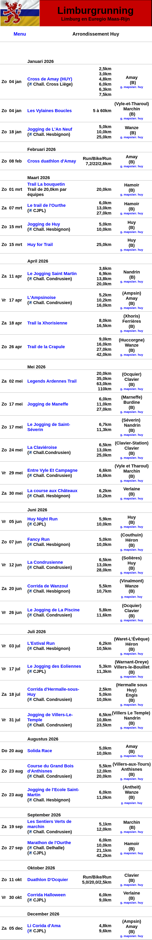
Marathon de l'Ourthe (49, 842)
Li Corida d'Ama (44, 925)
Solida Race (39, 750)
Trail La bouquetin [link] (46, 184)
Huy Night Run (42, 518)
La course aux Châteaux (52, 490)
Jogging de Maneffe (47, 404)
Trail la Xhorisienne (47, 323)
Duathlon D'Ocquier (47, 879)
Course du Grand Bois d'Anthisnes (50, 768)
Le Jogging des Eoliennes (54, 666)
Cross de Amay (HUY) (49, 79)
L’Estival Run (41, 643)
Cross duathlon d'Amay (51, 161)
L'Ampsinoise (41, 297)
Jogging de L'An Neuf (49, 129)
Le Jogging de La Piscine (53, 609)
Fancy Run (38, 539)
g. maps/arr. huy (131, 194)
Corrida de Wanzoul (47, 585)
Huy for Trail (40, 244)
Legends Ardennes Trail (52, 381)
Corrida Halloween (46, 894)
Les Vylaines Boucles (49, 110)
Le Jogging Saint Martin (52, 273)
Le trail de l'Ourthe (46, 205)
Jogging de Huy (43, 224)
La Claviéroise (42, 447)
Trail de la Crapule (46, 346)
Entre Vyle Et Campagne (52, 470)
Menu (20, 34)
